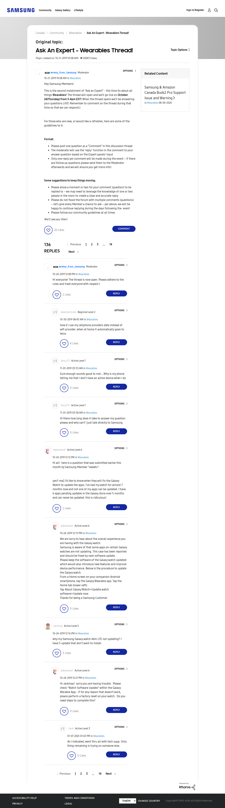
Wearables (75, 78)
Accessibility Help (24, 798)
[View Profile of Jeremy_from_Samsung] (63, 72)
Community (45, 10)
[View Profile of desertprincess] (68, 312)
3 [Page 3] (97, 244)
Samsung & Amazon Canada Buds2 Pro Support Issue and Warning (165, 92)
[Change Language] (127, 801)
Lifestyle (78, 10)
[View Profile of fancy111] (65, 360)
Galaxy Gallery (62, 10)
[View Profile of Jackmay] (58, 625)
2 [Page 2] (91, 244)
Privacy (17, 803)
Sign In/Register (195, 10)
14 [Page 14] (110, 244)
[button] (129, 71)
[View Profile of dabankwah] (59, 449)
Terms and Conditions (80, 798)
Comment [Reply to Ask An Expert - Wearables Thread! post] (124, 228)
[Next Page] (73, 251)
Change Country (149, 800)
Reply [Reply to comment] (116, 293)
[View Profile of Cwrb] (71, 728)
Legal (68, 803)
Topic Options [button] (179, 49)
